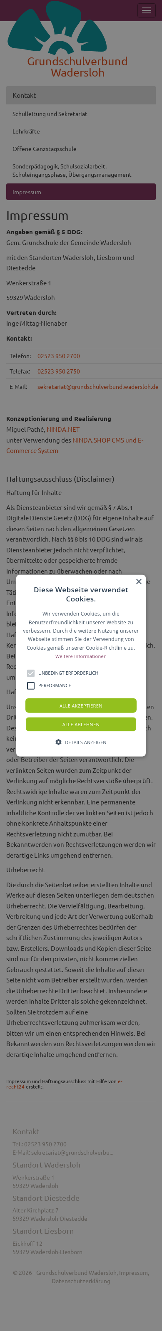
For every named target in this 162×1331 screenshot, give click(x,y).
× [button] (138, 582)
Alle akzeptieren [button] (81, 705)
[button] (81, 666)
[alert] (81, 665)
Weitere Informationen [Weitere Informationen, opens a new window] (81, 656)
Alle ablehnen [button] (81, 724)
